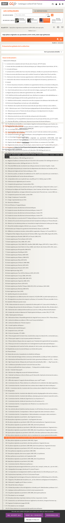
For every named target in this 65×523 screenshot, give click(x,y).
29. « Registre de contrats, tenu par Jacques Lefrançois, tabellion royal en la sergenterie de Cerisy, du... (32, 126)
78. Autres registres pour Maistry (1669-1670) (16, 255)
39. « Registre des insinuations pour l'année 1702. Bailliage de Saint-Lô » (24, 153)
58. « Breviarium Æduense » (12, 202)
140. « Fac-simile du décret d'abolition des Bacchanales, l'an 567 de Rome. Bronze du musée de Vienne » (32, 409)
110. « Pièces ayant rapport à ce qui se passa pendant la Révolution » (23, 338)
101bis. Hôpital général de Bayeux (14, 315)
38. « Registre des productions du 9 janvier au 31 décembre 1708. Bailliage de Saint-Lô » (28, 150)
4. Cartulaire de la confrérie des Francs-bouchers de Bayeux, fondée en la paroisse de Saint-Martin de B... (32, 71)
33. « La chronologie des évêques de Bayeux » (17, 137)
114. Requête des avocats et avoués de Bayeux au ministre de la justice (23, 349)
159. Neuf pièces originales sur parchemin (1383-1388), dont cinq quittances (25, 458)
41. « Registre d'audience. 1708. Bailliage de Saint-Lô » (19, 158)
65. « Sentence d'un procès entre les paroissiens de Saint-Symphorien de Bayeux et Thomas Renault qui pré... (32, 221)
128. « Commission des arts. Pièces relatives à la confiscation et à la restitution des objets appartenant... (32, 383)
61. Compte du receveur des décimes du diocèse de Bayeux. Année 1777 (23, 210)
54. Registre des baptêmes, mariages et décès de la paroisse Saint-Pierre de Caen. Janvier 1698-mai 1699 (32, 192)
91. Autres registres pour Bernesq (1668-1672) (17, 289)
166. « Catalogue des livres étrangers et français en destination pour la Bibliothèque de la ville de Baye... (32, 477)
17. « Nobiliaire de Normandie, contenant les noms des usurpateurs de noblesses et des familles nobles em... (32, 100)
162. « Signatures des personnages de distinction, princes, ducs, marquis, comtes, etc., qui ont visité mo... (32, 466)
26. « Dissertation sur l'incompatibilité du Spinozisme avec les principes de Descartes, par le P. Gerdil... (32, 119)
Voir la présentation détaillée (52, 52)
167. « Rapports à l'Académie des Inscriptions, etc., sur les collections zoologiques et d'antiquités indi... (32, 479)
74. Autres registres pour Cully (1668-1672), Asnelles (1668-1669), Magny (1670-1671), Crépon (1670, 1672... (32, 244)
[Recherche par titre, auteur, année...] (30, 15)
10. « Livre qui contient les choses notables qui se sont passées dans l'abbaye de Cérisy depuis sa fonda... (32, 87)
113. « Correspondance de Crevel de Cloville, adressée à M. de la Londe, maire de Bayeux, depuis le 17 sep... (32, 346)
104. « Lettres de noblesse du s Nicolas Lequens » (18, 323)
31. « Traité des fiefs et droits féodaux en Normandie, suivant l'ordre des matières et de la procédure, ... (31, 132)
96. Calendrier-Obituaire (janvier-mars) (15, 302)
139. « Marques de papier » (12, 406)
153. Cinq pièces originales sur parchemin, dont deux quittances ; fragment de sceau (27, 443)
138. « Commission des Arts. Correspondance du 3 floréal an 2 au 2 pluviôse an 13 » (26, 404)
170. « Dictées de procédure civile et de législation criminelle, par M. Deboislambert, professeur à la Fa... (32, 487)
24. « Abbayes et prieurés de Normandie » (16, 113)
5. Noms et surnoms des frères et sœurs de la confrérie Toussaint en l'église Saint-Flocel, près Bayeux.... (31, 74)
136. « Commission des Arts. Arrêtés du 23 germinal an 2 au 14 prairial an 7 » (25, 398)
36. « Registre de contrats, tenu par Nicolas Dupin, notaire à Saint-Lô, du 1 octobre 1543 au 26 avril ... (32, 145)
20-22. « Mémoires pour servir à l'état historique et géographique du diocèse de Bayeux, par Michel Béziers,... (32, 108)
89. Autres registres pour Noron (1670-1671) (16, 283)
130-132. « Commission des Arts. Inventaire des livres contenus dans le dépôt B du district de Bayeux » (31, 388)
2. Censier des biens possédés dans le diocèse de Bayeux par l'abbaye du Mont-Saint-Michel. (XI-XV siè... (32, 66)
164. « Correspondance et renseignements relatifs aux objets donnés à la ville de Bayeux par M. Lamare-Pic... (32, 472)
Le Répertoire (40, 11)
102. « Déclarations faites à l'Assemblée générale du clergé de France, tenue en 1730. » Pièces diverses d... (32, 317)
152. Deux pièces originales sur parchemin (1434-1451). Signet (21, 440)
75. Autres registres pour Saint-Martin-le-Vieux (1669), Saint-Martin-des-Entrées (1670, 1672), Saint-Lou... (32, 247)
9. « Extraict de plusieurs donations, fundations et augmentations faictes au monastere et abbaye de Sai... (32, 85)
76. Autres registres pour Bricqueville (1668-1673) (18, 249)
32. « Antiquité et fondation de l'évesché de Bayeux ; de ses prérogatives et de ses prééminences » (30, 134)
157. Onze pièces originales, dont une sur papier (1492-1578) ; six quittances (25, 453)
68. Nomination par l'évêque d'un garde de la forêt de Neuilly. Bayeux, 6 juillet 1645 (27, 228)
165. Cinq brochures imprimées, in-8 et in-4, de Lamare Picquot (22, 474)
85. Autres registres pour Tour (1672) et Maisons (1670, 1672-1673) (22, 273)
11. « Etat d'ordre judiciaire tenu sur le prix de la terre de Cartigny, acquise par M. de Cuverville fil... (31, 90)
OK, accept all (14, 515)
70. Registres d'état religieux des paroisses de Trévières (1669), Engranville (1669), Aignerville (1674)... (31, 234)
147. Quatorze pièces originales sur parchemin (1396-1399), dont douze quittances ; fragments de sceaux (32, 427)
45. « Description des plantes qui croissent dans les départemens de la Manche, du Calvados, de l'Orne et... (32, 168)
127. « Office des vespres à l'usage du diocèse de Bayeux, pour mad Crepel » (25, 380)
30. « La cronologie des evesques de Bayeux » (17, 129)
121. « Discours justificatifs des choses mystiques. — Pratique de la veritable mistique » (27, 367)
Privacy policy (32, 520)
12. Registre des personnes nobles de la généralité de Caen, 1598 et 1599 (24, 92)
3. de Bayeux (11, 69)
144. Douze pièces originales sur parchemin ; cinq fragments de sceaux (23, 419)
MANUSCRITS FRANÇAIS (9, 60)
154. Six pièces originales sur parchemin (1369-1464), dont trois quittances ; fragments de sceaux (30, 445)
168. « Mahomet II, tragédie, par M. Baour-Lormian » (18, 482)
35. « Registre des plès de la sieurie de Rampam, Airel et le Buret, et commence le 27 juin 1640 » (29, 142)
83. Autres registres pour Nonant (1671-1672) (16, 268)
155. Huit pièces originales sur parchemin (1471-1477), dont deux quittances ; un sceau (27, 448)
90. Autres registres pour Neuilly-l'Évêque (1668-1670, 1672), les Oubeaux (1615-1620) (27, 286)
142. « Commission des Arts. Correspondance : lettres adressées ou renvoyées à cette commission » (30, 414)
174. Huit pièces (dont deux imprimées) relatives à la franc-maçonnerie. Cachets (26, 498)
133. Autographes (9, 390)
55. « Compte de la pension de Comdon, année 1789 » (19, 194)
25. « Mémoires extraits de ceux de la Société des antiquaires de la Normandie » (25, 116)
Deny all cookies (34, 515)
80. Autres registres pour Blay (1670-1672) (16, 260)
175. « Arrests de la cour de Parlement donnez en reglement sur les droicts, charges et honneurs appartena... (31, 500)
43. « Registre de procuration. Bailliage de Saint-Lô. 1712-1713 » (21, 163)
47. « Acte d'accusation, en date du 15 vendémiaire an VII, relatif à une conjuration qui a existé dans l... (32, 173)
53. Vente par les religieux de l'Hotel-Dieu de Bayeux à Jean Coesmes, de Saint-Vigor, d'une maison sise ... (32, 189)
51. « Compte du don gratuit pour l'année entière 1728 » (19, 184)
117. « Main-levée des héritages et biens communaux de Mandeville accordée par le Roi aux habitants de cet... (32, 356)
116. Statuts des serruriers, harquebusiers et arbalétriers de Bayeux (22, 354)
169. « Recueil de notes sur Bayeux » (14, 485)
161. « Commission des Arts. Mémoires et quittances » (19, 464)
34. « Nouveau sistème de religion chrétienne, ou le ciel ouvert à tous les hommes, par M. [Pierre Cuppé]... (32, 139)
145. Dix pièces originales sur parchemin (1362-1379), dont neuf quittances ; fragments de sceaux (30, 422)
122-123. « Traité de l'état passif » (13, 370)
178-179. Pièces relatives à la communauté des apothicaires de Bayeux (23, 508)
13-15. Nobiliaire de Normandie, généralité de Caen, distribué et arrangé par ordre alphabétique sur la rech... (32, 95)
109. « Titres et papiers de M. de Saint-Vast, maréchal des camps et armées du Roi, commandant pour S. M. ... (32, 336)
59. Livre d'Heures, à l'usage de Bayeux (15, 205)
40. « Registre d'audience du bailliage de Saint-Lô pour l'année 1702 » (23, 155)
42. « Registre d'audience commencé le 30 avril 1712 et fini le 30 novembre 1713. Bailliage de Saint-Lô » (32, 160)
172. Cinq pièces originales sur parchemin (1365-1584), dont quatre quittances (25, 492)
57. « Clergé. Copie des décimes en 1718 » (15, 200)
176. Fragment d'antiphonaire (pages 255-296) (17, 503)
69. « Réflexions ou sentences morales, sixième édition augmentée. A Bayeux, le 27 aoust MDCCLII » (31, 231)
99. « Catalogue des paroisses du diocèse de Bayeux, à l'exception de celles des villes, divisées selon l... (32, 307)
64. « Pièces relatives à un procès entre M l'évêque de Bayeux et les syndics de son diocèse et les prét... (31, 218)
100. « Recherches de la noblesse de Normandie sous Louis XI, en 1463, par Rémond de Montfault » (30, 309)
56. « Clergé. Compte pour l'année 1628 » (15, 197)
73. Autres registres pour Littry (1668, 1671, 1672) (17, 241)
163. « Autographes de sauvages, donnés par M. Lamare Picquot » (22, 469)
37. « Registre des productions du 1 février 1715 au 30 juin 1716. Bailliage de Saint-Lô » (28, 147)
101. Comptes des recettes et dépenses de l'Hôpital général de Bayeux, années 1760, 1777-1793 (29, 312)
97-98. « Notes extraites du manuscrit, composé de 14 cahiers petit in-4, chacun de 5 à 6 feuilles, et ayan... (32, 304)
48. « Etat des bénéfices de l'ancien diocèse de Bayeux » (19, 176)
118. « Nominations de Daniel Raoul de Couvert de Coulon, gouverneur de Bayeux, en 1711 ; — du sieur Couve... (32, 359)
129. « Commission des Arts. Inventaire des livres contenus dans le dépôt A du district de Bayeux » (30, 385)
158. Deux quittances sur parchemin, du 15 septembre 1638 (20, 456)
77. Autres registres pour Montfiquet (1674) (16, 252)
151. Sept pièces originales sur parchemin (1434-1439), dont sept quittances (25, 438)
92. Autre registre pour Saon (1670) (14, 291)
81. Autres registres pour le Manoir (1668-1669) (17, 262)
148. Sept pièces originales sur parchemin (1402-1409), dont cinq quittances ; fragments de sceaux (30, 430)
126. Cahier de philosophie (12, 377)
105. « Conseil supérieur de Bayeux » (14, 325)
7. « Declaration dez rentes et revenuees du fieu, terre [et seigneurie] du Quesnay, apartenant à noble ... (31, 79)
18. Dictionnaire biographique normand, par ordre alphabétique (22, 103)
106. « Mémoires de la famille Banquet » (15, 328)
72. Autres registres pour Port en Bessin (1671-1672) (18, 239)
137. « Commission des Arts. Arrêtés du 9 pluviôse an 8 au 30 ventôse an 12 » (24, 401)
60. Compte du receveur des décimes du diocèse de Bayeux (20, 207)
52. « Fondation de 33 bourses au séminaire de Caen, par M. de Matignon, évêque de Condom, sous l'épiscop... (32, 187)
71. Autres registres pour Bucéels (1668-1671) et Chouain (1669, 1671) (23, 236)
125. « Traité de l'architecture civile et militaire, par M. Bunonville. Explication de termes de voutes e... (31, 375)
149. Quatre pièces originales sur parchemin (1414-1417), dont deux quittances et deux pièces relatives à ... (32, 432)
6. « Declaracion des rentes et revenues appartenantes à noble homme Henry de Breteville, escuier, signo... (31, 77)
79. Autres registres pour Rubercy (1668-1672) (17, 257)
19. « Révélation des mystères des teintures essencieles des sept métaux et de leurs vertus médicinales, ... (31, 105)
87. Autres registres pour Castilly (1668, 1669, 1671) (18, 278)
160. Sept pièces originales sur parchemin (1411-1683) (19, 461)
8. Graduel (8, 82)
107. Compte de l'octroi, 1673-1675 (14, 330)
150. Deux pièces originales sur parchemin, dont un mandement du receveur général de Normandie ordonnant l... (32, 435)
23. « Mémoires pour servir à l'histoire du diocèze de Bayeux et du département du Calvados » (29, 111)
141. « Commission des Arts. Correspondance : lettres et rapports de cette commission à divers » (30, 411)
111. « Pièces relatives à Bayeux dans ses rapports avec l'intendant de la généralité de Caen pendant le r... (32, 341)
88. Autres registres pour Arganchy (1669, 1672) (17, 281)
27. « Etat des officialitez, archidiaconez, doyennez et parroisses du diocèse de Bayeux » (28, 121)
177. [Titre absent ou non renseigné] (14, 506)
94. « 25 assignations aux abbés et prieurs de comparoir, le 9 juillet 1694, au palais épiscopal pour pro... (32, 296)
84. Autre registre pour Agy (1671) (14, 270)
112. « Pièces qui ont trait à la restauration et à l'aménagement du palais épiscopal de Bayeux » (30, 343)
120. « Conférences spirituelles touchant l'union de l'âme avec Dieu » (23, 364)
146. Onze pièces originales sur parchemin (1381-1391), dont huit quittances (25, 424)
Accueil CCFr (4, 27)
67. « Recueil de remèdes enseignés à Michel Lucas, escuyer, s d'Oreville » (24, 226)
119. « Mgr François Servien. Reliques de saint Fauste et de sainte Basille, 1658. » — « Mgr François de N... (32, 362)
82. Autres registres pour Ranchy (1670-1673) (16, 265)
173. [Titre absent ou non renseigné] (14, 495)
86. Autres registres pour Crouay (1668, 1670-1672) (18, 275)
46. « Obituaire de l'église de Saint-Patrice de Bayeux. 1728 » (21, 171)
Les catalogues (11, 11)
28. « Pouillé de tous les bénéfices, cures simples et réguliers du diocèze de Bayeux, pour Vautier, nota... (32, 124)
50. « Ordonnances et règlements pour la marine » (18, 181)
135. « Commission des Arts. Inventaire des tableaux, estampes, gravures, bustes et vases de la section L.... (32, 396)
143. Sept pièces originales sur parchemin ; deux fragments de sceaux (23, 417)
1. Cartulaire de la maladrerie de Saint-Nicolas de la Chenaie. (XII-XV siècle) (25, 64)
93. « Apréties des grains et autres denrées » (16, 294)
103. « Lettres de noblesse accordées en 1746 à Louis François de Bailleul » (24, 320)
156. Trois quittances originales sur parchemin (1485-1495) (20, 451)
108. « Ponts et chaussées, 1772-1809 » (15, 333)
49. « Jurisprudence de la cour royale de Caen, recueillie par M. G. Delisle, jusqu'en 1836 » (28, 179)
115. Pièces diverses (10, 351)
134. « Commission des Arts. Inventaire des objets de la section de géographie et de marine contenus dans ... (32, 393)
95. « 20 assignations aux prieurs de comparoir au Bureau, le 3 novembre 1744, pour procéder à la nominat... (32, 299)
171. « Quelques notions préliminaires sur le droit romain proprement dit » (24, 490)
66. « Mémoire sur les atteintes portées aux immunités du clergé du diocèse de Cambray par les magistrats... (32, 223)
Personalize (52, 515)
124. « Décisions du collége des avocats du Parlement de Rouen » (22, 372)
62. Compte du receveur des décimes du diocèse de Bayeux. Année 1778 (23, 213)
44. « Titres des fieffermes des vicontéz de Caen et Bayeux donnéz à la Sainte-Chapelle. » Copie (29, 166)
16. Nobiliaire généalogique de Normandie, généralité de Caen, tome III (24, 98)
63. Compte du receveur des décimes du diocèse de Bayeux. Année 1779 (23, 215)
